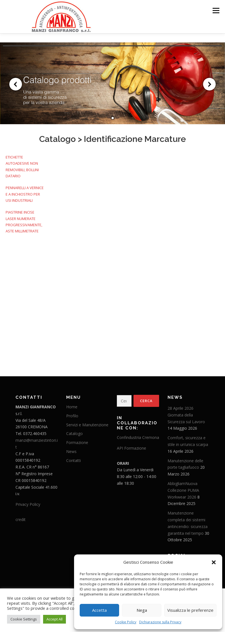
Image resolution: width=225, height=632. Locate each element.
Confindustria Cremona (138, 435)
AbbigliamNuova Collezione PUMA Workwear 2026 (183, 488)
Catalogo (57, 137)
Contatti (73, 458)
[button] (214, 562)
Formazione (77, 440)
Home (71, 405)
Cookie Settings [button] (23, 619)
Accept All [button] (54, 619)
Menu (216, 10)
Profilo (72, 414)
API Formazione (131, 446)
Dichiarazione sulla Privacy (160, 622)
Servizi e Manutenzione (87, 422)
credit (20, 517)
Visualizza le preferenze (190, 610)
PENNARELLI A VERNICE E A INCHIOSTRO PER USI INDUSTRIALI (25, 192)
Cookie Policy (125, 622)
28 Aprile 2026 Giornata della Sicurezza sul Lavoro (186, 413)
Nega (142, 610)
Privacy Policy (27, 502)
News (71, 449)
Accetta (99, 610)
